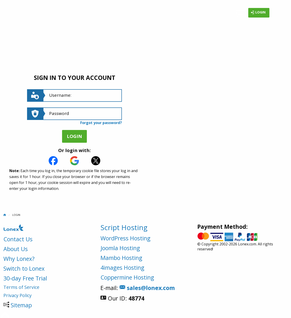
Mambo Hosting (121, 258)
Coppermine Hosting (127, 277)
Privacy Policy (17, 295)
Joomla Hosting (120, 248)
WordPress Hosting (125, 238)
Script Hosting (123, 227)
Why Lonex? (19, 258)
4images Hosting (122, 267)
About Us (15, 249)
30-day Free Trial (25, 278)
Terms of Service (21, 287)
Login (258, 12)
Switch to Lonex (24, 268)
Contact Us (18, 239)
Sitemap (21, 305)
